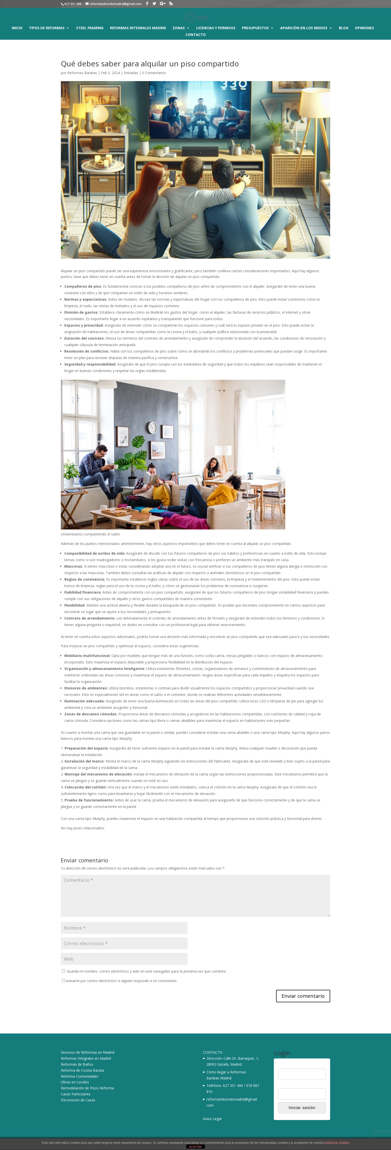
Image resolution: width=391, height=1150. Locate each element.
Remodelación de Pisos (80, 1088)
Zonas (179, 28)
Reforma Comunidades (79, 1076)
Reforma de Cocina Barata (82, 1070)
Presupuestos (255, 28)
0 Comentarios (154, 72)
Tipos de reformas (47, 28)
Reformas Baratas (82, 72)
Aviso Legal (212, 1118)
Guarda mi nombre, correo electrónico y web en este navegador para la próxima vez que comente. (146, 971)
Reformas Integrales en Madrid (86, 1058)
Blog (343, 28)
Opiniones (364, 28)
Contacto (196, 35)
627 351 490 (233, 1085)
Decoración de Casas (78, 1100)
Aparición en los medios (303, 28)
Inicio (17, 28)
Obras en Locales (75, 1082)
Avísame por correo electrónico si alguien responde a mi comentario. (119, 980)
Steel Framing (89, 28)
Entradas (131, 72)
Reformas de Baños (77, 1064)
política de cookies (336, 1143)
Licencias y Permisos (215, 28)
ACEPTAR (195, 1146)
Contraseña (287, 1085)
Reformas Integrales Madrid (138, 28)
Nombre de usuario (293, 1065)
